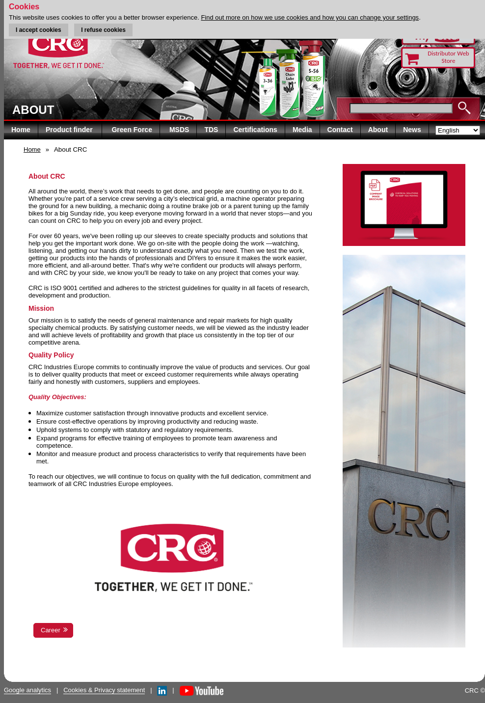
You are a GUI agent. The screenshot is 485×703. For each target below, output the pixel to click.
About (378, 130)
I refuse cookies (103, 30)
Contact (340, 130)
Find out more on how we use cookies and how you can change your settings (310, 17)
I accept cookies (38, 30)
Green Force (131, 130)
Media (302, 130)
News (412, 130)
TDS (211, 130)
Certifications (255, 130)
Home (20, 130)
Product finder (70, 130)
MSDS (179, 130)
